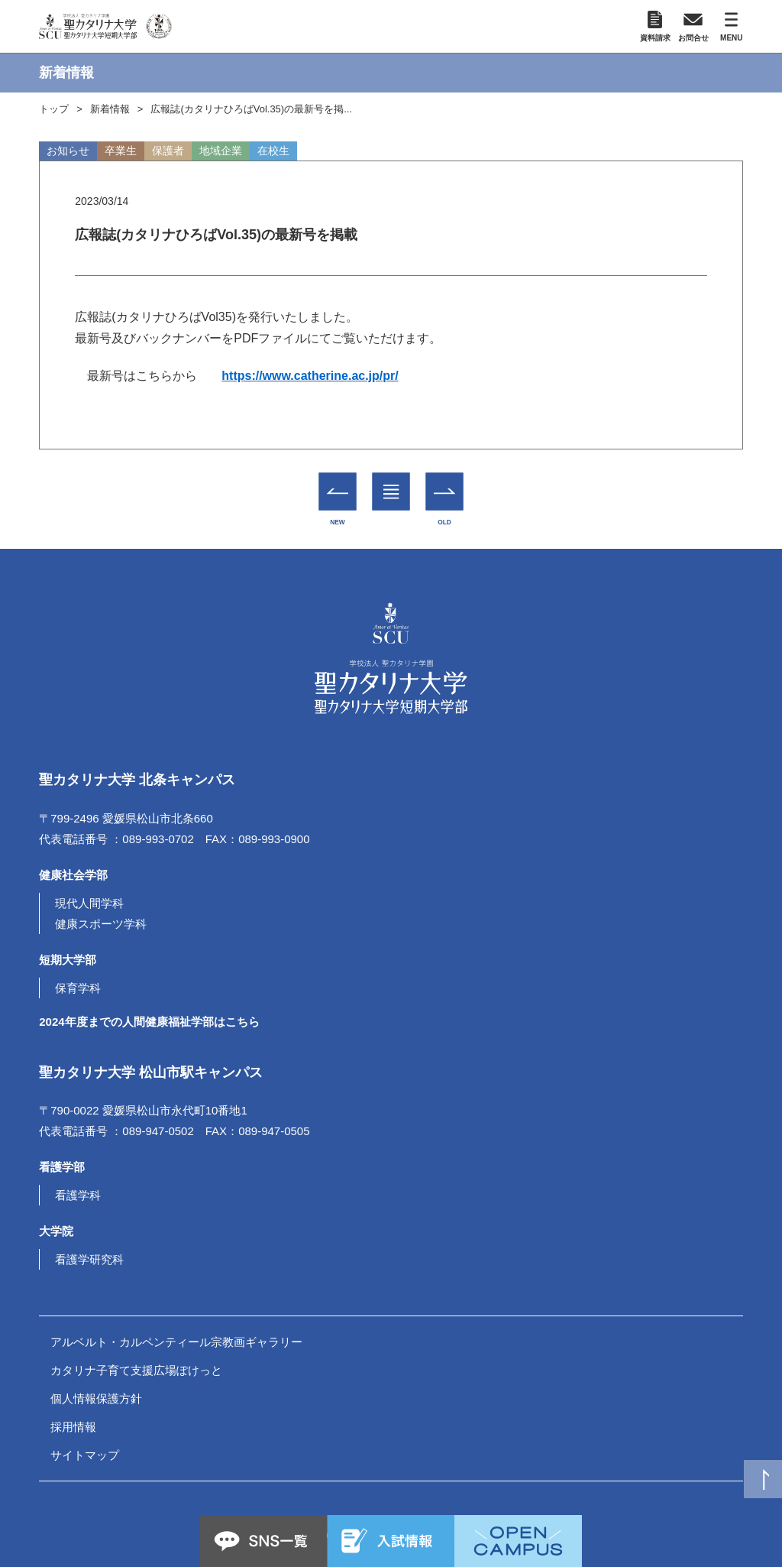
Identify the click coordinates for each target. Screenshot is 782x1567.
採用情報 (73, 1426)
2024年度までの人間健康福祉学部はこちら (149, 1021)
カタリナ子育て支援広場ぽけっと (136, 1370)
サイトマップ (84, 1455)
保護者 (168, 150)
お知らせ (68, 150)
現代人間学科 (89, 903)
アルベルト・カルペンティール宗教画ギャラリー (176, 1341)
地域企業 (220, 150)
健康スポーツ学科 (101, 923)
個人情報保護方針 (96, 1398)
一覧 (391, 480)
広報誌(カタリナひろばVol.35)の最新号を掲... (251, 109)
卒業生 (121, 150)
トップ (54, 109)
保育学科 (78, 987)
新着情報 (110, 109)
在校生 (273, 150)
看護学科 (78, 1195)
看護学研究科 (89, 1259)
